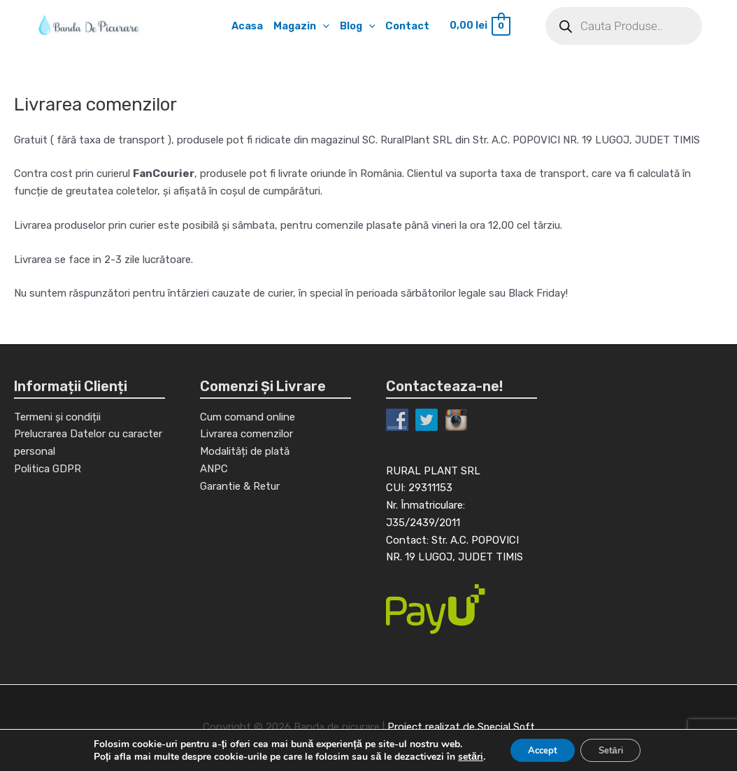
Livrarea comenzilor (246, 436)
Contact (409, 26)
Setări (614, 749)
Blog (357, 25)
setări (462, 755)
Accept (538, 749)
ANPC (214, 471)
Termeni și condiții (57, 418)
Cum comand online (247, 418)
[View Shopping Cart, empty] (482, 26)
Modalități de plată (244, 453)
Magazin (300, 25)
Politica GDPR (47, 471)
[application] (322, 25)
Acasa (245, 26)
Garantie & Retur (240, 487)
